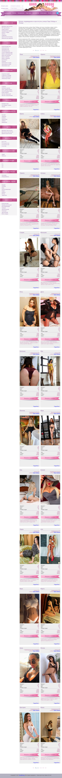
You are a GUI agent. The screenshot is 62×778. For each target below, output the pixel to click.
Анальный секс (5, 48)
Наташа (43, 173)
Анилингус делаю (6, 88)
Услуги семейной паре (7, 52)
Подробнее (36, 109)
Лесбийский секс (6, 51)
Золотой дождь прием (7, 91)
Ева (21, 470)
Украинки (4, 116)
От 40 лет (4, 146)
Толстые (4, 155)
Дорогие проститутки (7, 133)
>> (45, 50)
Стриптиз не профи (6, 75)
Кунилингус (4, 59)
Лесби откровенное (6, 77)
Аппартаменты (5, 176)
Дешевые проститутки (7, 26)
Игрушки (4, 61)
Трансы (3, 33)
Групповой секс (5, 49)
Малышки (44, 232)
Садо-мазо (28, 13)
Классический (5, 203)
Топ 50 (49, 13)
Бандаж (3, 185)
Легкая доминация (6, 189)
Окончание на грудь (6, 62)
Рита (21, 292)
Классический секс (6, 46)
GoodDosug (22, 775)
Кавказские (4, 122)
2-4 (2, 165)
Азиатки (4, 117)
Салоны (14, 13)
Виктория (23, 707)
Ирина (22, 114)
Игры (3, 187)
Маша (42, 707)
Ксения (43, 470)
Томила (22, 173)
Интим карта (43, 13)
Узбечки (4, 120)
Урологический (5, 209)
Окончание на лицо (6, 64)
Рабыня (3, 192)
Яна (42, 351)
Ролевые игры (5, 103)
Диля (42, 292)
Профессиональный (6, 205)
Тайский (4, 208)
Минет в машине (6, 58)
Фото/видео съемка (6, 105)
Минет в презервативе (7, 53)
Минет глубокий (5, 56)
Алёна (42, 114)
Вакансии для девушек (7, 38)
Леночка (22, 410)
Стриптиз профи (6, 74)
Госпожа (4, 186)
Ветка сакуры (5, 213)
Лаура (21, 529)
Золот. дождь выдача (7, 89)
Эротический (5, 212)
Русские (4, 114)
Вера (42, 410)
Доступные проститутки (7, 132)
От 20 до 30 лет (5, 143)
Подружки (4, 35)
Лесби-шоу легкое (6, 78)
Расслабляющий (6, 206)
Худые (3, 154)
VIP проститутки (6, 27)
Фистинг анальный (6, 94)
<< (33, 50)
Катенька (22, 351)
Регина (43, 648)
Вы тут (37, 50)
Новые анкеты (5, 29)
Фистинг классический (7, 95)
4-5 (2, 167)
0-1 (2, 164)
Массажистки (36, 13)
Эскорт (3, 106)
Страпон (4, 86)
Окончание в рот (6, 65)
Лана (21, 54)
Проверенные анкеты (7, 30)
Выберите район (4, 6)
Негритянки (4, 119)
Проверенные (21, 13)
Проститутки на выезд (7, 36)
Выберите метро (4, 8)
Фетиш (3, 193)
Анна (21, 648)
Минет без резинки (6, 55)
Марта (43, 588)
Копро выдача (5, 92)
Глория (22, 232)
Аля (42, 529)
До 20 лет (4, 141)
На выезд (4, 175)
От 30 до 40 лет (5, 144)
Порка (3, 190)
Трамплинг (4, 195)
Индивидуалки (7, 13)
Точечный (4, 210)
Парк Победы (36, 57)
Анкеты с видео (5, 32)
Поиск (54, 13)
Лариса (43, 54)
